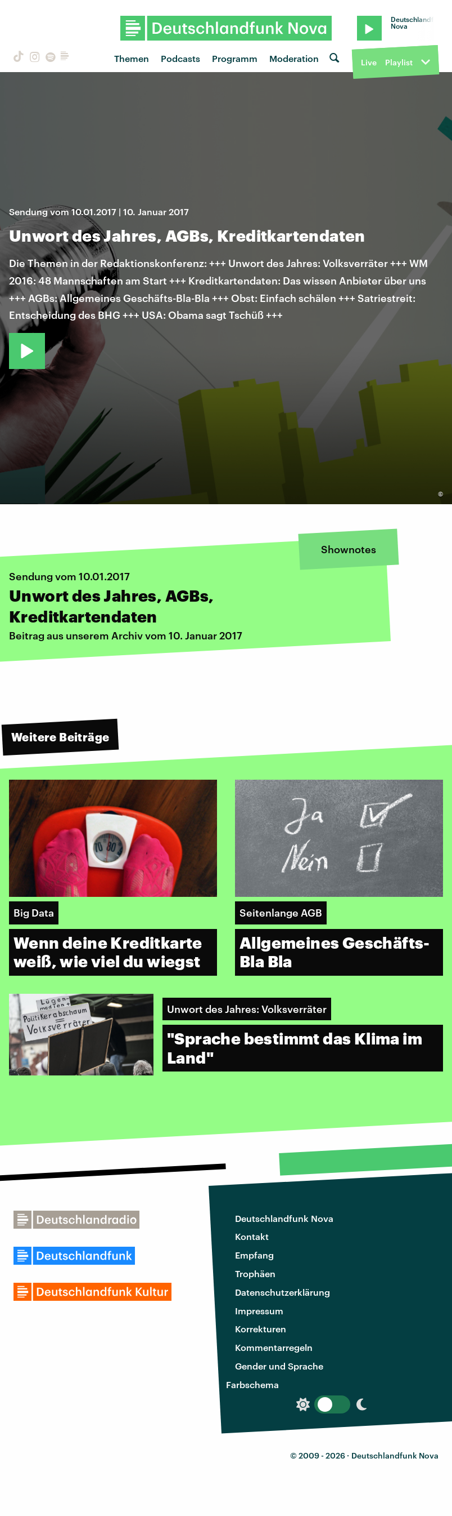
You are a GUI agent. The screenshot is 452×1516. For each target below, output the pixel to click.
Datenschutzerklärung (282, 1292)
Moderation (294, 58)
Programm (234, 58)
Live (369, 62)
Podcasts (180, 58)
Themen (131, 58)
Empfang (254, 1255)
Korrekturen (260, 1328)
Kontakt (252, 1236)
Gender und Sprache (279, 1366)
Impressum (259, 1310)
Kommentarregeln (274, 1347)
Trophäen (255, 1273)
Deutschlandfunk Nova (284, 1218)
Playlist (399, 62)
